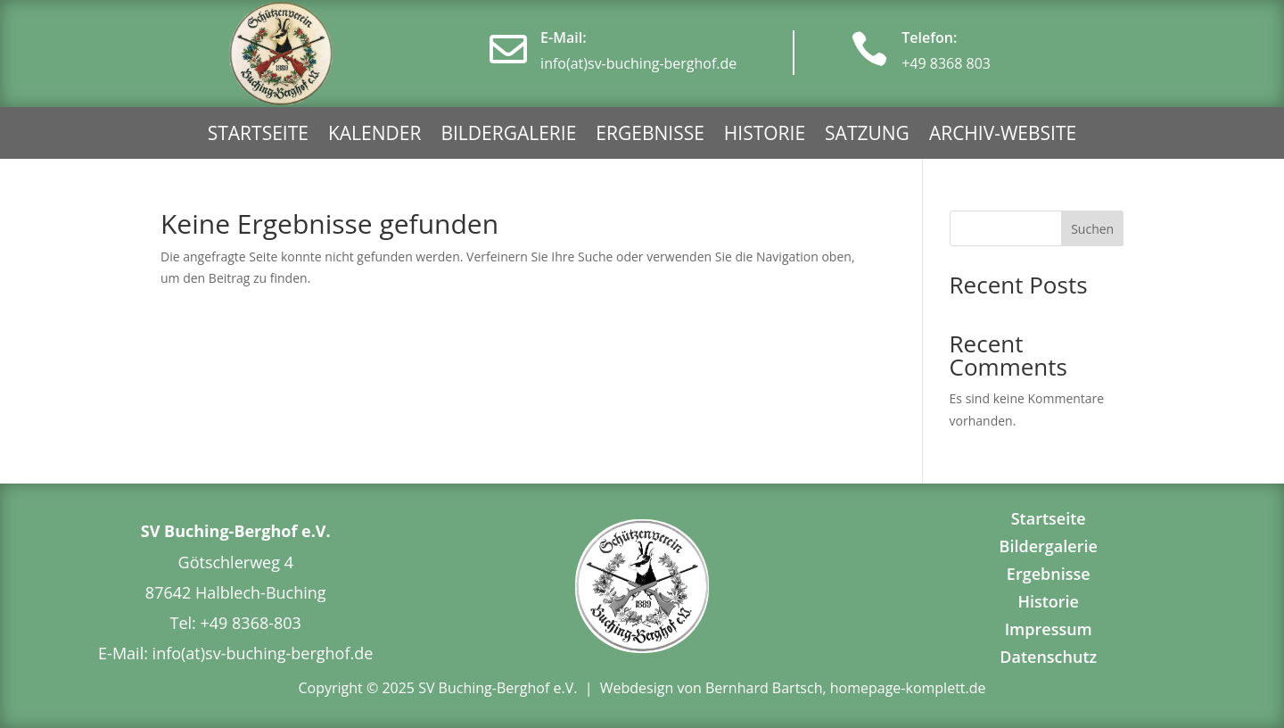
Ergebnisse (650, 136)
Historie (764, 136)
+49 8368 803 (946, 63)
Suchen (1092, 228)
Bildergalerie (508, 136)
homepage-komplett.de (908, 688)
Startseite (258, 136)
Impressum (1048, 629)
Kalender (374, 136)
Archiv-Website (1002, 136)
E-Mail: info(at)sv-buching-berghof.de (235, 653)
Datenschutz (1048, 656)
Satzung (867, 136)
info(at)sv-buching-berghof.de (638, 63)
